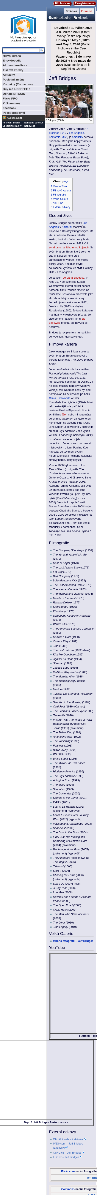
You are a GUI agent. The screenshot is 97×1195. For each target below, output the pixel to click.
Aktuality (9, 74)
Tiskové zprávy (13, 70)
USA (64, 137)
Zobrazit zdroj (61, 17)
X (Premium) (11, 103)
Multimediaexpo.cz (23, 27)
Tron (64, 414)
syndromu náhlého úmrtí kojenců (69, 247)
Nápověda (29, 126)
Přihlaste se (62, 3)
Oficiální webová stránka (68, 1139)
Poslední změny (14, 79)
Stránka (71, 11)
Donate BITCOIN (14, 93)
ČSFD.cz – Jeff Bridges (67, 1152)
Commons (68, 1189)
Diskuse (86, 11)
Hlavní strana (12, 55)
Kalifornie (54, 137)
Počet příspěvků (14, 112)
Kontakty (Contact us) (18, 84)
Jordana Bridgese (73, 277)
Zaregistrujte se (84, 3)
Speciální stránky (12, 126)
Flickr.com (68, 1171)
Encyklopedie (12, 60)
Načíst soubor (14, 118)
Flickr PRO (10, 98)
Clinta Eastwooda (59, 398)
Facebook (9, 108)
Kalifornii (67, 227)
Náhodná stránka (33, 122)
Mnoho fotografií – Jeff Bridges (73, 940)
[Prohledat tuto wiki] (21, 50)
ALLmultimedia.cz (15, 65)
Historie (83, 17)
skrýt (65, 181)
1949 (63, 132)
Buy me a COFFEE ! (16, 89)
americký (77, 137)
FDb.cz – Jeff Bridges (66, 1157)
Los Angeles (76, 132)
